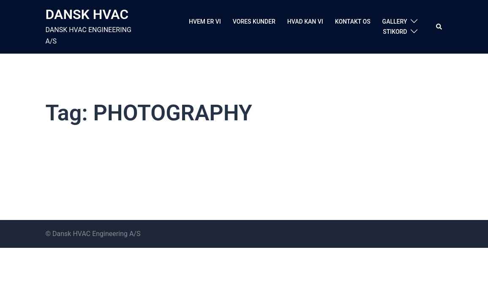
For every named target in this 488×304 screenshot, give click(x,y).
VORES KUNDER (254, 21)
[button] (439, 26)
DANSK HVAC (87, 14)
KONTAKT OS (353, 21)
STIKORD (395, 31)
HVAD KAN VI (305, 21)
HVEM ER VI (205, 21)
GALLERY (394, 21)
